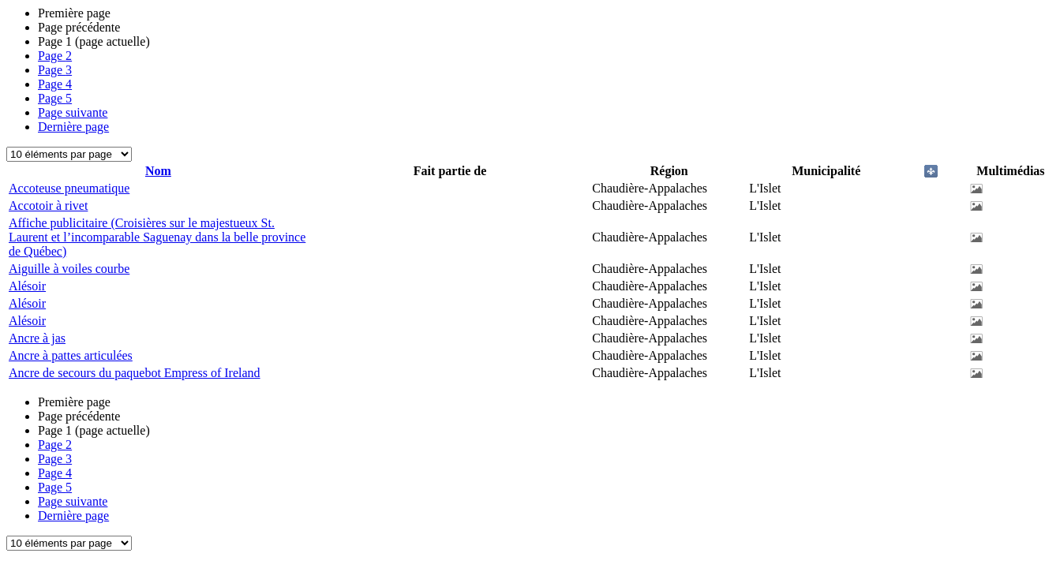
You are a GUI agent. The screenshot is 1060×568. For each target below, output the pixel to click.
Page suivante (72, 112)
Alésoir (27, 286)
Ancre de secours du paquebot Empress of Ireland (134, 372)
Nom (158, 171)
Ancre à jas (37, 338)
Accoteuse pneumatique (69, 188)
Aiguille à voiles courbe (69, 268)
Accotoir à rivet (48, 205)
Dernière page (73, 126)
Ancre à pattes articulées (71, 355)
